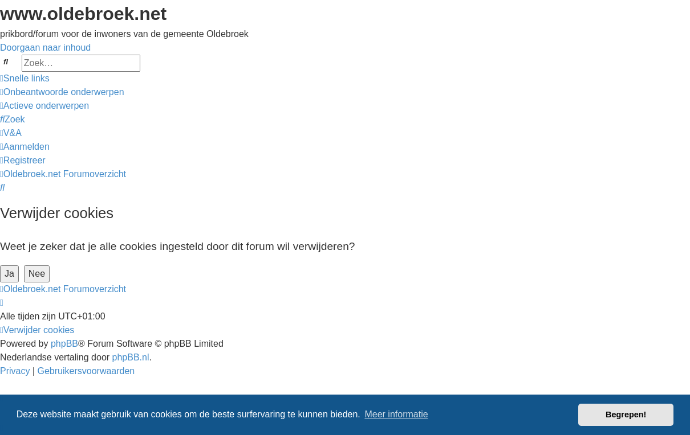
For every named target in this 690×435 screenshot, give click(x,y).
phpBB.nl (130, 357)
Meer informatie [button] (396, 414)
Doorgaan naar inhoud (45, 47)
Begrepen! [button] (626, 414)
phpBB (64, 343)
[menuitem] (62, 92)
